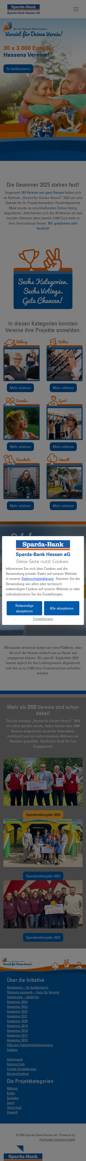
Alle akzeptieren (62, 608)
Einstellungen (43, 618)
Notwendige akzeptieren (24, 608)
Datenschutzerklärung (38, 578)
